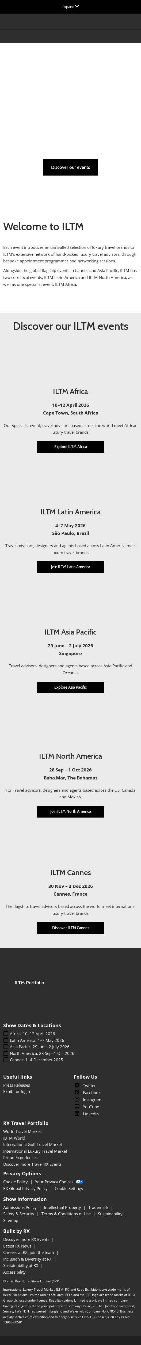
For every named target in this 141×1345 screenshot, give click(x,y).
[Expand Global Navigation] (70, 6)
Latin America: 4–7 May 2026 (37, 1040)
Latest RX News (17, 1246)
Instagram (87, 1099)
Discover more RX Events (26, 1239)
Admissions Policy (20, 1207)
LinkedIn (86, 1113)
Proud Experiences (20, 1157)
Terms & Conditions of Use (66, 1213)
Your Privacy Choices (60, 1181)
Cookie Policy (16, 1181)
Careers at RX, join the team (29, 1252)
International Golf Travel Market (32, 1144)
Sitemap (10, 1220)
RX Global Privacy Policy (26, 1188)
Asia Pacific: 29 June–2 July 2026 (40, 1046)
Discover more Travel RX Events (32, 1164)
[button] (70, 167)
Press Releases (16, 1085)
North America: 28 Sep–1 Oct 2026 (42, 1053)
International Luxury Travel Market (35, 1151)
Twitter (85, 1085)
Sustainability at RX (21, 1265)
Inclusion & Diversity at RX (28, 1259)
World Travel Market (22, 1131)
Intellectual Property (63, 1207)
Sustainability (111, 1213)
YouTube (86, 1106)
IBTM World (14, 1138)
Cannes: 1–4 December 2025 (36, 1059)
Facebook (87, 1092)
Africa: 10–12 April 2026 (32, 1033)
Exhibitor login (16, 1091)
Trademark (98, 1207)
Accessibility (14, 1272)
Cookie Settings (69, 1188)
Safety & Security (19, 1213)
